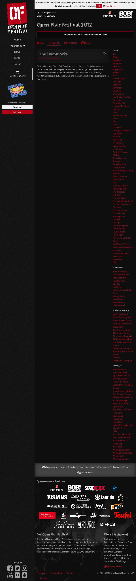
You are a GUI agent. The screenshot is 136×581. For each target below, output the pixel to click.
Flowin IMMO (119, 103)
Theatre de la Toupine (122, 360)
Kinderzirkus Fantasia (122, 348)
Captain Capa (119, 78)
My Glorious (118, 149)
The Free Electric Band (123, 201)
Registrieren (17, 107)
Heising (116, 109)
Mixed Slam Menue (121, 403)
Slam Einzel (118, 416)
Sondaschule (118, 179)
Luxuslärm (117, 133)
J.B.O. (115, 112)
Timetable (70, 42)
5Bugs (115, 57)
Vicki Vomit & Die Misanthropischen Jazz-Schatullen (123, 247)
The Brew (117, 195)
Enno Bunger (118, 94)
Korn (115, 124)
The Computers (120, 198)
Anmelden (17, 112)
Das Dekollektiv (120, 372)
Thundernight (119, 231)
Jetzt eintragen (85, 472)
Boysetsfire (118, 69)
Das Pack (117, 81)
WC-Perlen (117, 446)
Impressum (42, 573)
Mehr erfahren (109, 6)
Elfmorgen (117, 87)
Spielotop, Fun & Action (123, 351)
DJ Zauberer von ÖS (122, 375)
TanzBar (116, 357)
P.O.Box (116, 155)
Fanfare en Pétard (120, 381)
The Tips (116, 222)
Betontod (117, 66)
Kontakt (70, 573)
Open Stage (118, 406)
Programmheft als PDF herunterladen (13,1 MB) (85, 34)
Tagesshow (118, 419)
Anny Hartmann (120, 271)
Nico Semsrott (119, 302)
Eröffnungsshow (120, 378)
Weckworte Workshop (122, 453)
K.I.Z (114, 121)
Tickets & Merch (17, 74)
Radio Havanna (119, 158)
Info (40, 42)
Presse (17, 64)
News (17, 51)
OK (99, 6)
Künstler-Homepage (49, 58)
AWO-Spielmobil (120, 314)
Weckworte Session (121, 450)
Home (17, 39)
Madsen (116, 136)
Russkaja (116, 161)
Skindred (116, 173)
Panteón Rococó (120, 152)
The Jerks (117, 219)
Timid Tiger (118, 235)
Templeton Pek (119, 189)
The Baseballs (119, 192)
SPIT (115, 182)
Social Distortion (120, 176)
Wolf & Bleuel (119, 305)
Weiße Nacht (118, 456)
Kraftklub (117, 127)
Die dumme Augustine (123, 336)
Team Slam (118, 422)
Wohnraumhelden (121, 459)
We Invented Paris (121, 253)
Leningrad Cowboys (122, 130)
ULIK (115, 431)
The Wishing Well (120, 225)
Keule (115, 118)
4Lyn (115, 54)
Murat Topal (118, 299)
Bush (115, 75)
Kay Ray (116, 284)
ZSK (114, 262)
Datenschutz (56, 573)
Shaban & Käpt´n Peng (123, 170)
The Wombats (119, 228)
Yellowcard (117, 256)
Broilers (116, 72)
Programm (17, 45)
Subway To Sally (120, 185)
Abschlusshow (119, 369)
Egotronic (117, 84)
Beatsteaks (117, 60)
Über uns (43, 578)
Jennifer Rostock (120, 115)
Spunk (115, 354)
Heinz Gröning (119, 281)
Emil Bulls (117, 91)
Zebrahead (117, 259)
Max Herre (117, 139)
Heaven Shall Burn (121, 106)
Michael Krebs (119, 296)
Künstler (54, 42)
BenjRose (117, 63)
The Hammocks (120, 210)
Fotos (86, 42)
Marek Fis (117, 287)
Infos (17, 58)
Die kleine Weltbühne (122, 339)
